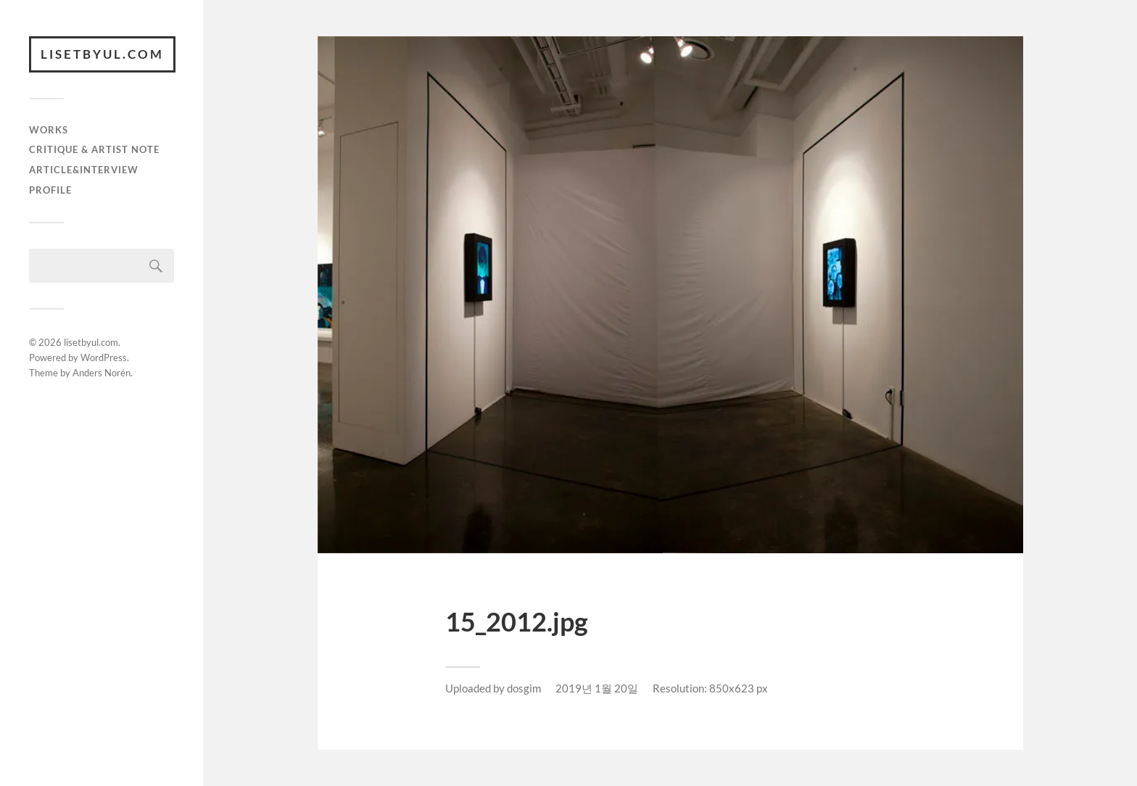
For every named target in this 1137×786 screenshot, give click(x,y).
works (48, 130)
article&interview (83, 169)
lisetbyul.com (102, 54)
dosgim (524, 688)
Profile (50, 190)
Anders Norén (102, 372)
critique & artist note (94, 149)
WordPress (103, 357)
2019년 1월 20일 (596, 688)
